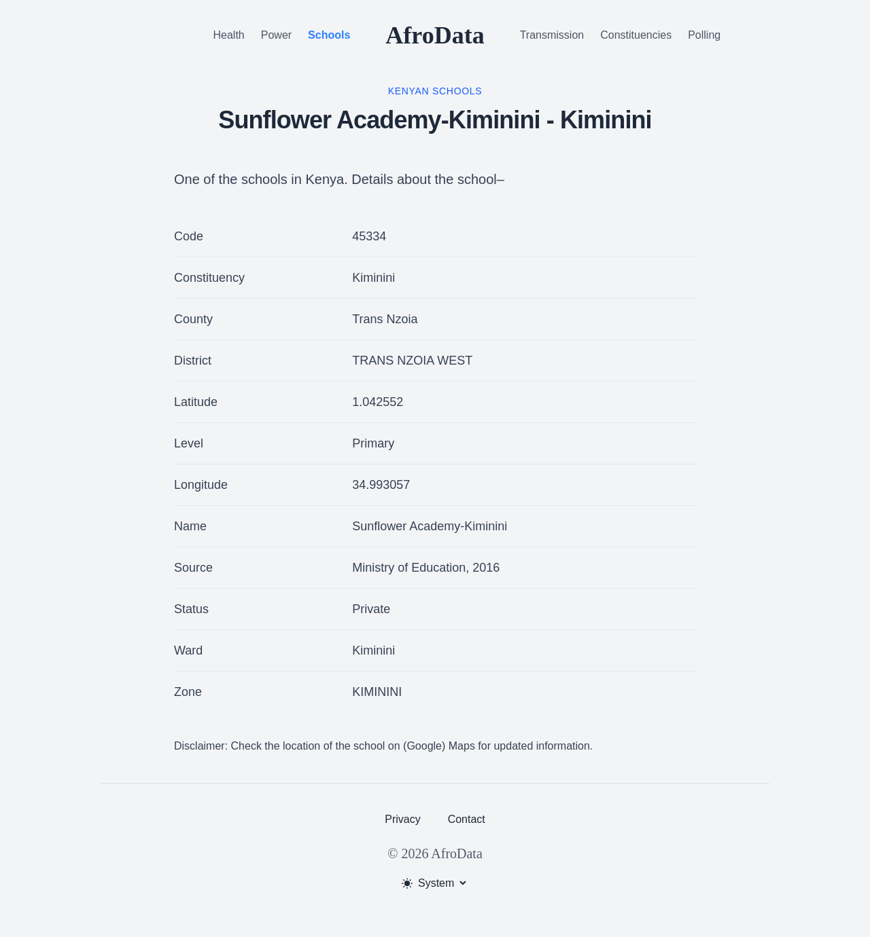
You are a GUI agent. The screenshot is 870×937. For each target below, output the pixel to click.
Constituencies (636, 35)
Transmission (552, 35)
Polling (704, 35)
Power (276, 35)
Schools (329, 35)
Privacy (402, 819)
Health (229, 35)
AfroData (434, 35)
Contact (466, 819)
